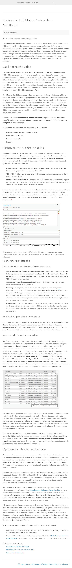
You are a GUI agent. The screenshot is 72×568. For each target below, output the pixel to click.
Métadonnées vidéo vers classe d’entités (45, 490)
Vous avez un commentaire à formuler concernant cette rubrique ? (45, 564)
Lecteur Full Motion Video (15, 553)
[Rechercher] (53, 3)
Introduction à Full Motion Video (17, 546)
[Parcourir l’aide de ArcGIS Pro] (34, 2)
